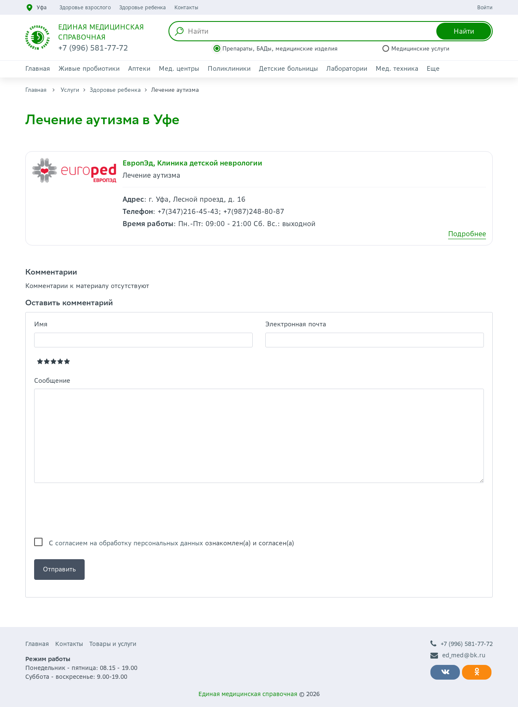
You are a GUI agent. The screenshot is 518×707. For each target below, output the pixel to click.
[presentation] (98, 510)
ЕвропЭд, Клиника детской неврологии (192, 163)
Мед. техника (397, 68)
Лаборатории (346, 68)
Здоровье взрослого (85, 7)
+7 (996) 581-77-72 (461, 644)
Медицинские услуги (420, 48)
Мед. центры (179, 68)
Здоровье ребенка (142, 7)
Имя (41, 324)
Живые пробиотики (89, 68)
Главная (37, 68)
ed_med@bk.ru (458, 655)
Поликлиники (229, 68)
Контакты (186, 7)
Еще (433, 68)
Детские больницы (288, 68)
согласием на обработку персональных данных (129, 543)
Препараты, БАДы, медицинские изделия (280, 48)
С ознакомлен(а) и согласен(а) (171, 543)
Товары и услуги (112, 644)
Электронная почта (295, 324)
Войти (485, 7)
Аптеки (139, 68)
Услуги (70, 89)
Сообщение (52, 380)
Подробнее (467, 233)
